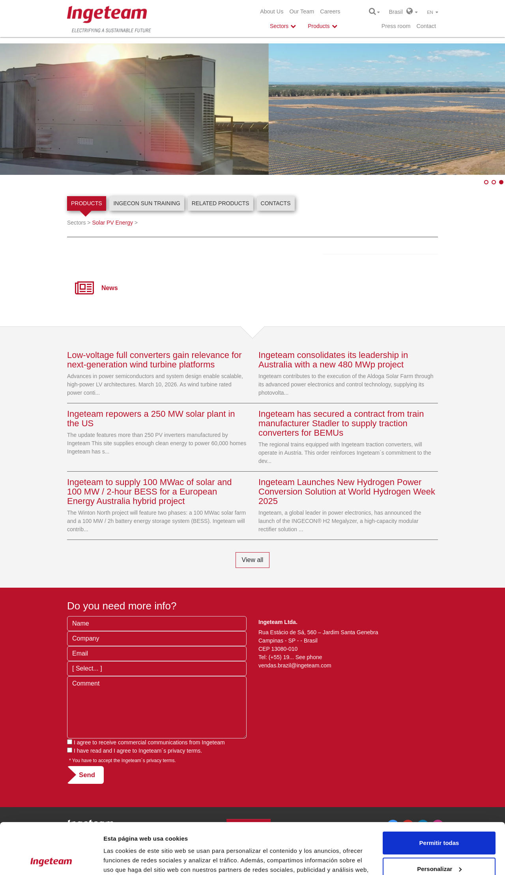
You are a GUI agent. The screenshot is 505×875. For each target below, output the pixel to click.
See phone (309, 657)
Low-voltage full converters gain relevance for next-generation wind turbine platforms (154, 359)
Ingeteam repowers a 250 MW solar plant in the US (151, 418)
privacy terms (184, 751)
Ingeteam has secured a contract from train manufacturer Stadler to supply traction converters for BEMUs (341, 423)
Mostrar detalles (126, 859)
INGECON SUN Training (146, 203)
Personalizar (439, 817)
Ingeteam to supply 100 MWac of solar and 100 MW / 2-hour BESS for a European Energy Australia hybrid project (149, 491)
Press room (396, 26)
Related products (220, 203)
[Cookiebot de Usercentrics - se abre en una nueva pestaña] (51, 860)
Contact (426, 26)
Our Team (301, 11)
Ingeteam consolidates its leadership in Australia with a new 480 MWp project (333, 359)
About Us (271, 11)
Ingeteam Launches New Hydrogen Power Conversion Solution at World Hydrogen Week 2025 (346, 491)
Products (86, 203)
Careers (330, 11)
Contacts (276, 203)
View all (253, 559)
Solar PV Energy (112, 222)
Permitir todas (439, 792)
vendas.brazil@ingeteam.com (294, 665)
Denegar (439, 843)
